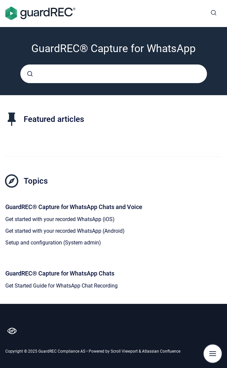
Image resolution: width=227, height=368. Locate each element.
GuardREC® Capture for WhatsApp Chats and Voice (73, 206)
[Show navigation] (213, 354)
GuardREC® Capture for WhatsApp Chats (59, 273)
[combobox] (114, 74)
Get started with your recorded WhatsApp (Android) (65, 231)
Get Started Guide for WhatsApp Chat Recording (61, 286)
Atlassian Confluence (161, 351)
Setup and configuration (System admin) (53, 242)
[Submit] (30, 73)
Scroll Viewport (125, 351)
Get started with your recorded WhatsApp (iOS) (60, 219)
